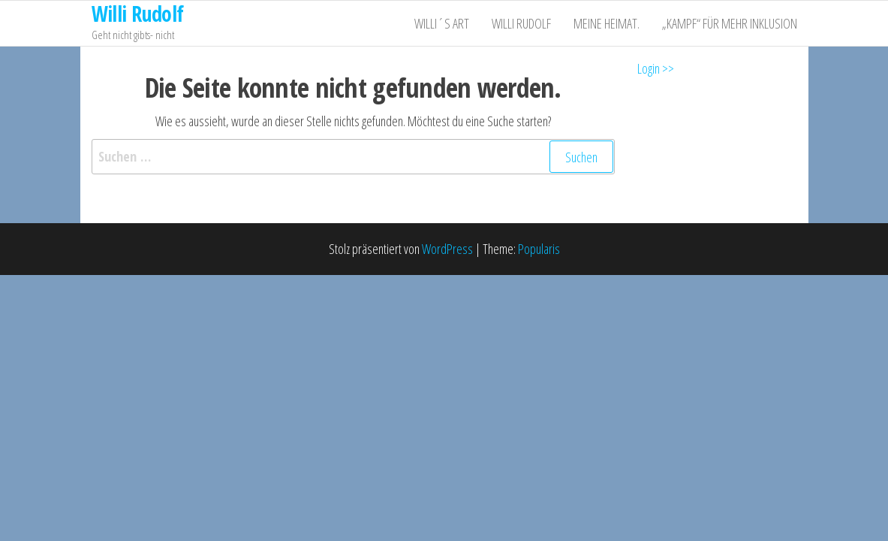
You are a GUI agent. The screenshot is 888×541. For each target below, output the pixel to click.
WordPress (447, 249)
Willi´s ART (441, 23)
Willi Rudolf (521, 23)
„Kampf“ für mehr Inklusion (729, 23)
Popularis (539, 249)
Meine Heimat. (606, 23)
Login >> (655, 68)
